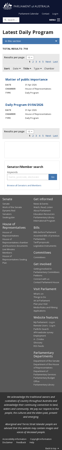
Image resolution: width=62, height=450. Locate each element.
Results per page (14, 57)
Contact (45, 13)
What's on (38, 293)
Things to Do (40, 297)
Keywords (12, 172)
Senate (6, 203)
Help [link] (32, 442)
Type (38, 68)
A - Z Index (39, 339)
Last (55, 61)
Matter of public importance (26, 79)
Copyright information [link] (41, 439)
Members (7, 252)
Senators (7, 214)
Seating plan (8, 217)
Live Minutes (8, 249)
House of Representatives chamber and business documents (15, 242)
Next (48, 61)
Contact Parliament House (46, 282)
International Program (44, 220)
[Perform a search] (5, 19)
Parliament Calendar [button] (29, 13)
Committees (39, 257)
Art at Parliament (42, 300)
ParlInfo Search (41, 329)
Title (27, 68)
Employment (40, 335)
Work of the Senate (12, 207)
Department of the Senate (47, 360)
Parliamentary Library (44, 217)
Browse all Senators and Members (24, 185)
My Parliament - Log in (44, 322)
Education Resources (44, 214)
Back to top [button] (52, 448)
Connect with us (41, 278)
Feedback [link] (21, 442)
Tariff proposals (41, 242)
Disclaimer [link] (7, 442)
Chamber (49, 68)
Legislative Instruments (45, 245)
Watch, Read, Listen (43, 207)
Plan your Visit (40, 303)
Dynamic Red (8, 210)
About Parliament (42, 210)
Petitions (38, 275)
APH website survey (43, 332)
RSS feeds (39, 345)
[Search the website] (11, 19)
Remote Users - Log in (44, 325)
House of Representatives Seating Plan (14, 259)
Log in (55, 13)
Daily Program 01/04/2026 (24, 105)
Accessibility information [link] (14, 439)
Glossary (38, 342)
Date (17, 68)
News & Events (41, 203)
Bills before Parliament (45, 232)
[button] (54, 20)
